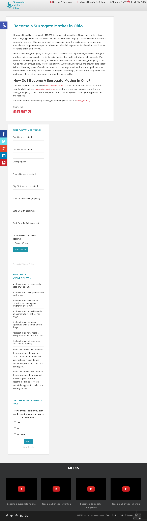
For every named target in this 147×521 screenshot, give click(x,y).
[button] (3, 25)
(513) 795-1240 (137, 1)
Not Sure (21, 434)
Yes (18, 422)
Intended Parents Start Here (89, 2)
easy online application (45, 89)
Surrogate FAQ (83, 100)
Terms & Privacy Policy (23, 264)
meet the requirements (55, 85)
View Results (28, 447)
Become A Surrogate (59, 2)
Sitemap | (131, 515)
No (18, 428)
